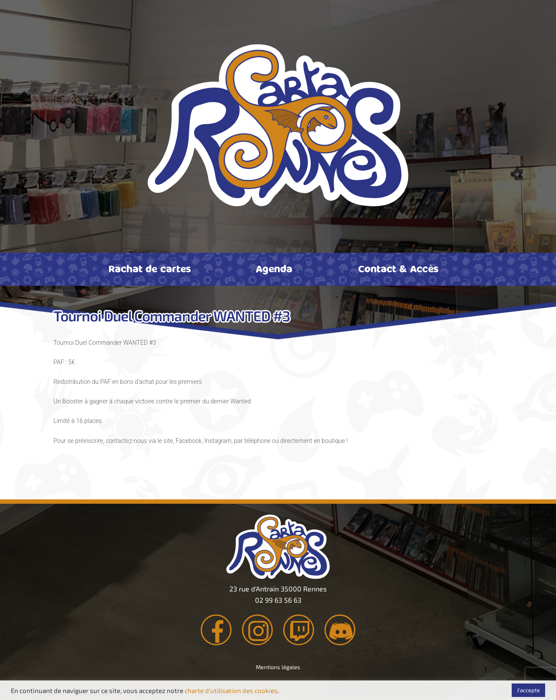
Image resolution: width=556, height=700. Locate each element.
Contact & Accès (398, 268)
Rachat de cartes (150, 268)
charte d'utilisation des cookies (231, 690)
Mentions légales (278, 669)
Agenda (274, 268)
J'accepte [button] (528, 690)
